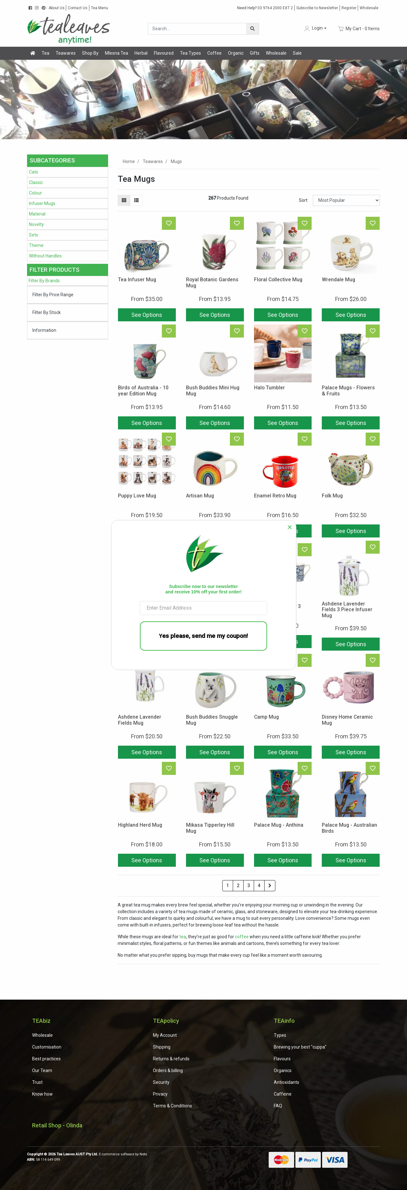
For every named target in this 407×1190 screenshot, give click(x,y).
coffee (242, 936)
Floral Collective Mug (278, 280)
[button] (315, 28)
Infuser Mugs (42, 203)
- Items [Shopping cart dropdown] (359, 28)
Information (44, 330)
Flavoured (164, 53)
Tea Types (190, 53)
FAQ (278, 1105)
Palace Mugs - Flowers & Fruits (348, 391)
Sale (297, 53)
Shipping (161, 1047)
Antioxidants (286, 1082)
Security (161, 1082)
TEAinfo (284, 1020)
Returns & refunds (171, 1058)
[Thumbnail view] (124, 200)
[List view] (136, 200)
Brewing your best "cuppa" (300, 1047)
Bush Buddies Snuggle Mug (212, 720)
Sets (33, 234)
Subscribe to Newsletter (317, 8)
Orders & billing (168, 1070)
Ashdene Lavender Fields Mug (139, 720)
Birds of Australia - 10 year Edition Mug (143, 391)
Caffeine (283, 1094)
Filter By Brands (44, 280)
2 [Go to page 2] (238, 885)
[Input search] (197, 28)
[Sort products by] (346, 200)
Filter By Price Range (52, 294)
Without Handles (45, 255)
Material (37, 213)
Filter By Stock (46, 312)
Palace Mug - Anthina (278, 825)
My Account (165, 1035)
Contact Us (77, 8)
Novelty (36, 224)
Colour (35, 192)
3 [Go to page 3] (248, 885)
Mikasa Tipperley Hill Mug (210, 828)
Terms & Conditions (172, 1105)
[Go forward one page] (269, 886)
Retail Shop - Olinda (57, 1125)
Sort (303, 200)
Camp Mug (266, 717)
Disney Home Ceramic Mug (347, 720)
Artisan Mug (200, 496)
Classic (36, 182)
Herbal (141, 53)
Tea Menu (99, 8)
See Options (146, 314)
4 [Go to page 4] (259, 885)
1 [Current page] (227, 885)
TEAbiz (41, 1020)
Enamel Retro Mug (275, 496)
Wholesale (369, 8)
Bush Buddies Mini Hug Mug (212, 391)
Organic (236, 53)
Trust (37, 1082)
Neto (143, 1154)
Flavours (282, 1058)
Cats (33, 171)
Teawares (66, 53)
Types (280, 1035)
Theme (36, 245)
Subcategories (52, 160)
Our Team (42, 1070)
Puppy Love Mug (137, 496)
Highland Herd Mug (140, 825)
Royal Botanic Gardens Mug (212, 283)
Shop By (90, 53)
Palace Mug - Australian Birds (349, 828)
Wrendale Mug (338, 280)
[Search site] (252, 28)
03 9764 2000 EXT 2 (265, 8)
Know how (42, 1094)
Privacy (160, 1094)
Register (348, 8)
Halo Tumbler (269, 388)
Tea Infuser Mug (137, 280)
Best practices (46, 1058)
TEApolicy (166, 1020)
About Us (57, 8)
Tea (45, 53)
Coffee (214, 53)
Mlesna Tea (116, 53)
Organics (283, 1070)
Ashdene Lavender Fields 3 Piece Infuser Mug (347, 610)
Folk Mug (332, 496)
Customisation (46, 1047)
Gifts (254, 53)
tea (182, 936)
